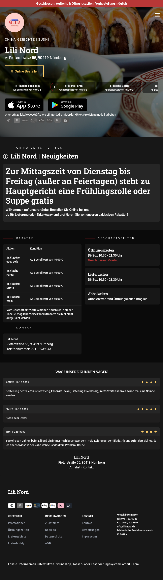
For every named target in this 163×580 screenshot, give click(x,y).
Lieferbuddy (16, 543)
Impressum (89, 536)
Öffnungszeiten (18, 530)
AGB (48, 543)
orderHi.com (130, 564)
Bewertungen (91, 530)
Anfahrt (74, 467)
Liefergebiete (17, 536)
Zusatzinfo (52, 523)
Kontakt (88, 467)
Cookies (50, 530)
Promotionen (17, 523)
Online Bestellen (24, 71)
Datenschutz (53, 536)
